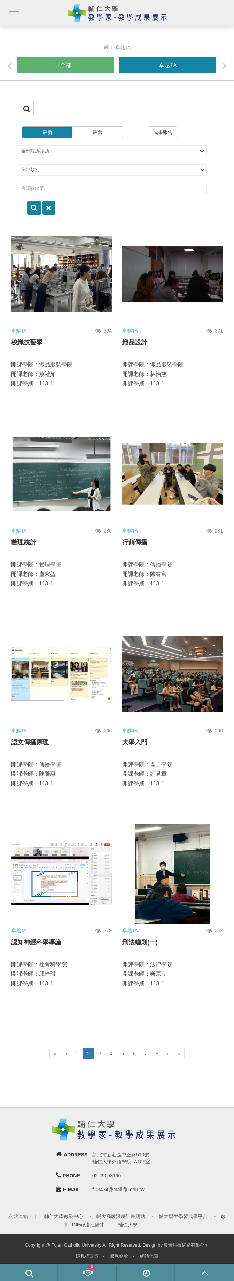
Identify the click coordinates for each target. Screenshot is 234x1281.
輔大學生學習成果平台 (183, 1216)
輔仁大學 (128, 1224)
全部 (65, 65)
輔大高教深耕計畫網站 (120, 1216)
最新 (47, 132)
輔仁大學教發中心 (63, 1216)
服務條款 (119, 1256)
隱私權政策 (87, 1256)
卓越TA (168, 65)
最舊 (97, 132)
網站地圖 (149, 1256)
